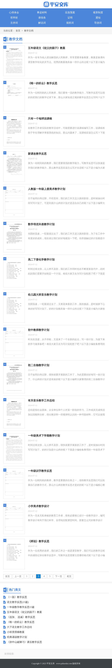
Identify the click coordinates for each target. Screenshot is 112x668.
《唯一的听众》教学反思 (20, 622)
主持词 (14, 22)
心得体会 (14, 12)
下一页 (58, 576)
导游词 (98, 22)
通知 (98, 17)
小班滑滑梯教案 (15, 632)
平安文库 (51, 663)
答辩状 (14, 17)
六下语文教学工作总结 (19, 627)
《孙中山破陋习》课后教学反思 (24, 642)
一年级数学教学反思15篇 (20, 607)
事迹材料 (42, 12)
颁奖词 (70, 22)
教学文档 (28, 30)
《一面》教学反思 (17, 597)
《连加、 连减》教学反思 (21, 617)
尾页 (69, 576)
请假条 (42, 17)
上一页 (17, 576)
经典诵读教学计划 (17, 637)
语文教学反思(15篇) (18, 602)
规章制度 (98, 12)
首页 (18, 30)
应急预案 (70, 12)
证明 (70, 17)
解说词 (42, 22)
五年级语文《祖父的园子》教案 (24, 612)
